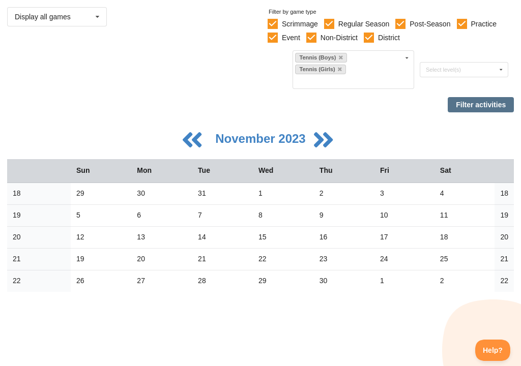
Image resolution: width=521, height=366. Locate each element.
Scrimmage (300, 24)
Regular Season (363, 24)
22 (17, 281)
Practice (484, 24)
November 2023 (262, 138)
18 (17, 193)
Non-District (339, 38)
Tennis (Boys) (320, 57)
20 (17, 237)
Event (291, 38)
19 (17, 215)
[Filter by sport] (349, 81)
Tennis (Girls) (320, 69)
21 (17, 259)
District (389, 38)
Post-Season (430, 24)
